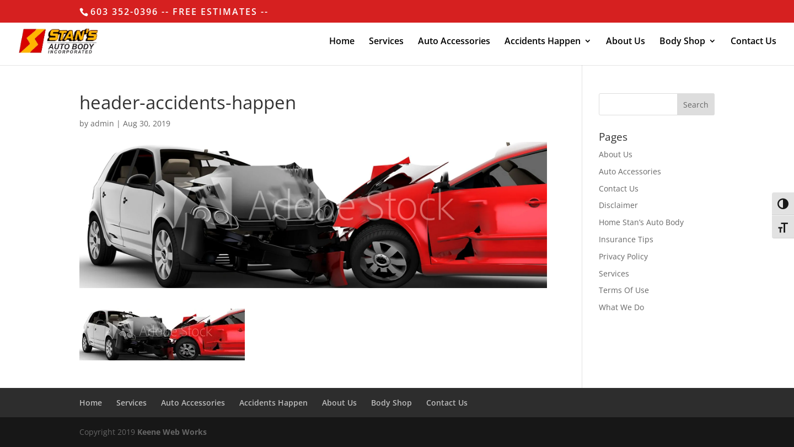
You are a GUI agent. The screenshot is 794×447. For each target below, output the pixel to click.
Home (342, 42)
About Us (625, 42)
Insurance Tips (626, 239)
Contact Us (753, 42)
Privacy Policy (623, 256)
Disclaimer (618, 205)
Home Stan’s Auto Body (641, 222)
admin (102, 123)
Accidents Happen (543, 42)
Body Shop (682, 42)
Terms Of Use (624, 290)
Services (386, 42)
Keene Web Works (172, 432)
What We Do (621, 307)
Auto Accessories (454, 42)
